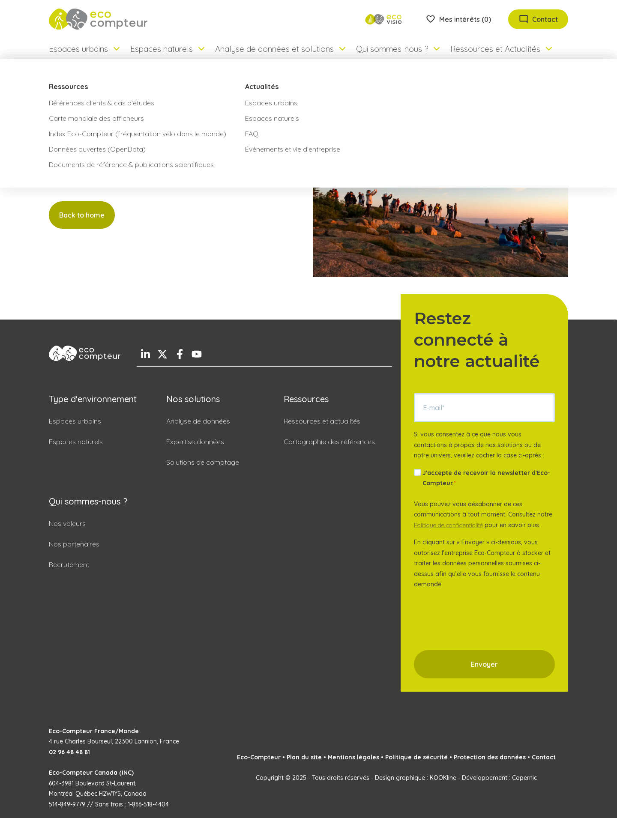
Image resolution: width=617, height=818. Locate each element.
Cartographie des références (329, 441)
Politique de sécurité (416, 757)
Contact (544, 757)
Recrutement (69, 564)
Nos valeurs (67, 523)
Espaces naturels (76, 441)
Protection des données (490, 757)
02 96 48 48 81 (69, 752)
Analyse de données (198, 421)
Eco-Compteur (259, 757)
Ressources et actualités (322, 421)
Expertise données (195, 441)
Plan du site (304, 757)
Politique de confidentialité (448, 525)
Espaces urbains (75, 421)
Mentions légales (353, 757)
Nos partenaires (74, 544)
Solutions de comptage (202, 462)
